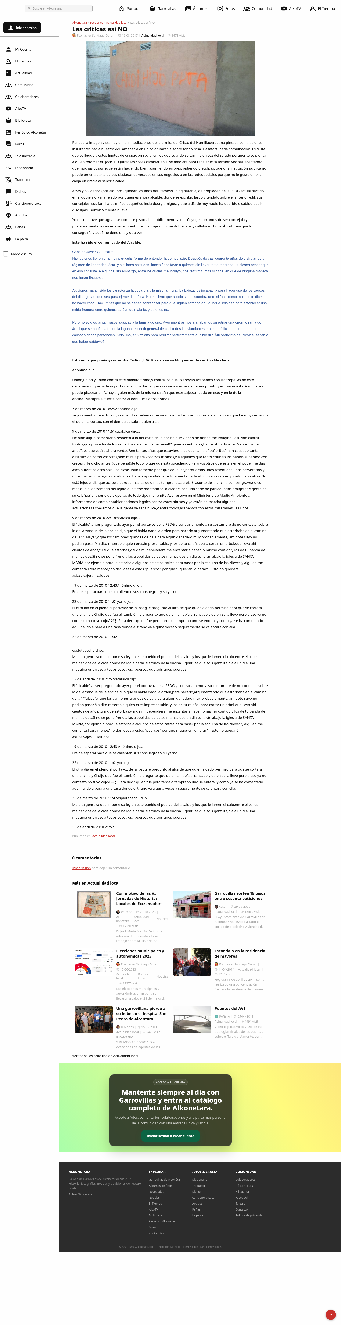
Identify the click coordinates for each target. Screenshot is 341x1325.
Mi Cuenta (18, 49)
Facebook (271, 1197)
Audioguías (186, 1233)
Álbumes (199, 8)
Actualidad (18, 73)
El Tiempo (18, 61)
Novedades (186, 1192)
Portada (132, 8)
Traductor (18, 179)
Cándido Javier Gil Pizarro (122, 252)
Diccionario (19, 167)
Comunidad (260, 8)
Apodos (16, 215)
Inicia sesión (111, 868)
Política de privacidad (279, 1215)
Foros (14, 144)
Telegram (271, 1203)
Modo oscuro (21, 254)
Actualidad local (146, 23)
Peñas (15, 227)
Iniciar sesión (22, 27)
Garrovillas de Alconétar (195, 1179)
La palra (16, 239)
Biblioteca (18, 120)
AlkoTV (293, 8)
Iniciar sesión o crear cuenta (200, 1135)
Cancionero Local (23, 203)
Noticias (184, 1197)
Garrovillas (165, 8)
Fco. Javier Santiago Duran (123, 35)
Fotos (228, 8)
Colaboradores (22, 96)
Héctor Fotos (273, 1186)
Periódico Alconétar (25, 132)
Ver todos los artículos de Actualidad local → (137, 1055)
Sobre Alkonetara (110, 1194)
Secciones (126, 23)
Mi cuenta (272, 1192)
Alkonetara (109, 23)
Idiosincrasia (20, 156)
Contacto (271, 1209)
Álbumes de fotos (190, 1186)
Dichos (15, 191)
